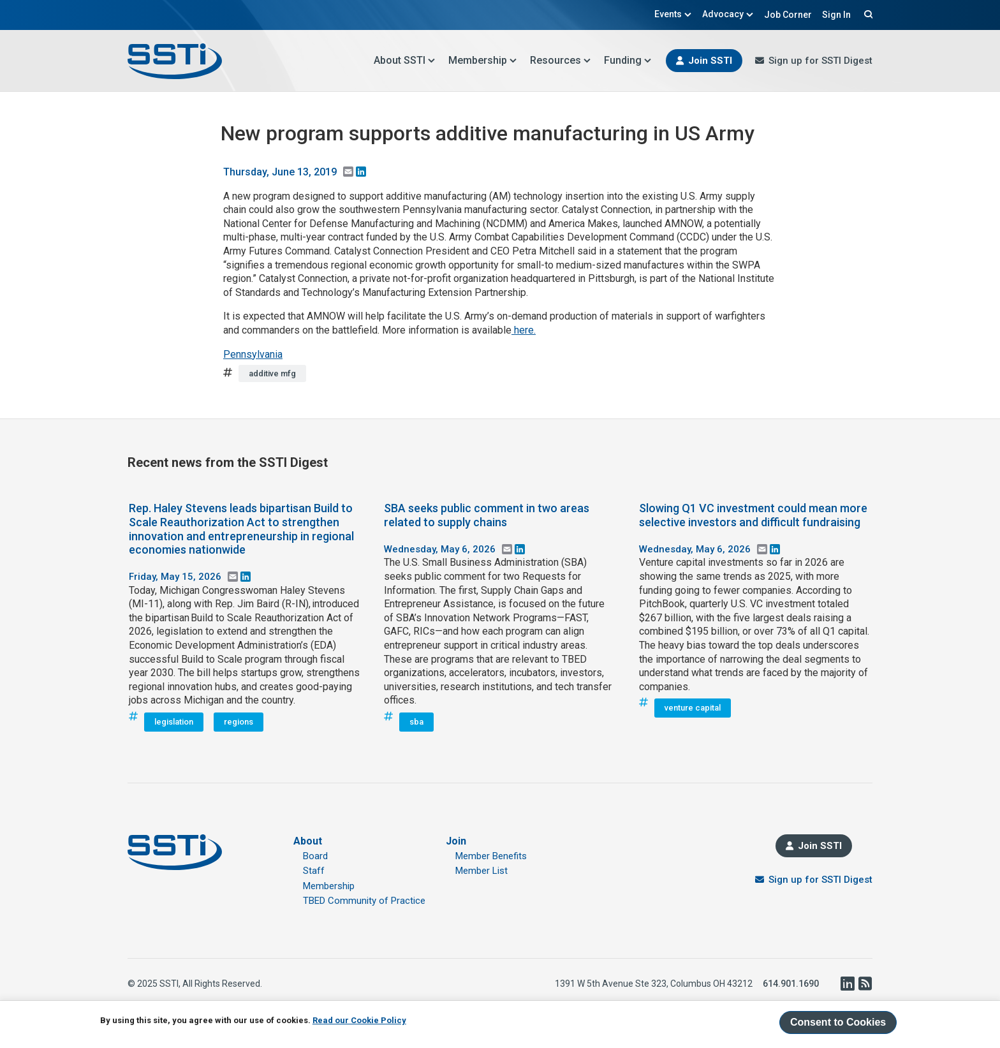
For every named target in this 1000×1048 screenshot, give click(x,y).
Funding (628, 60)
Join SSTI (710, 60)
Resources (560, 60)
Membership (482, 60)
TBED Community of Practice (364, 900)
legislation (173, 722)
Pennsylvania (253, 354)
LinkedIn (847, 983)
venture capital (693, 707)
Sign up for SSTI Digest (820, 60)
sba (416, 722)
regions (238, 722)
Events (673, 14)
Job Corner (788, 15)
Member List (481, 870)
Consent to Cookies (838, 1022)
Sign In (836, 15)
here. (523, 330)
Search (866, 14)
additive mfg (272, 373)
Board (315, 856)
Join (456, 841)
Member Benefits (491, 856)
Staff (314, 870)
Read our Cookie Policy (359, 1020)
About (307, 841)
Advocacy (728, 14)
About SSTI (405, 60)
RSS (864, 983)
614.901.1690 (791, 983)
